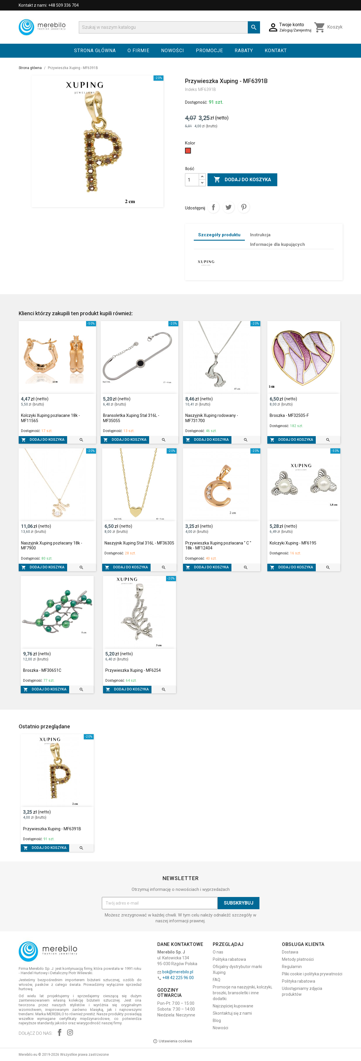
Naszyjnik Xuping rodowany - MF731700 (211, 418)
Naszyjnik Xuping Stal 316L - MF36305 (139, 543)
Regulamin (292, 966)
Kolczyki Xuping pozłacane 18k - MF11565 (50, 418)
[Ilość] (192, 179)
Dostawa (290, 952)
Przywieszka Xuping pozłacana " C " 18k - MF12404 (218, 546)
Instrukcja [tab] (260, 234)
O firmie (138, 50)
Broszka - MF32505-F (289, 415)
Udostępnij (213, 207)
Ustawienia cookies (172, 1041)
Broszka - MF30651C (42, 670)
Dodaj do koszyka (242, 180)
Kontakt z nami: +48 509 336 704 (49, 5)
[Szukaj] (169, 27)
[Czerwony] (188, 152)
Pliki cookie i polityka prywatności (312, 974)
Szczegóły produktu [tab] (219, 234)
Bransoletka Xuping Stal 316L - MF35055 (131, 418)
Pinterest (244, 207)
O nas (218, 952)
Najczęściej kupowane (233, 1006)
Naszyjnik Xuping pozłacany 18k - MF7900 (51, 546)
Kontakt (276, 50)
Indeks (191, 89)
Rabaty (244, 50)
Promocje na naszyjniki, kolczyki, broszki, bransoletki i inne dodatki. (242, 993)
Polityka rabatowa (229, 959)
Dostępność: (196, 102)
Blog (217, 1020)
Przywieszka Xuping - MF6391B (52, 828)
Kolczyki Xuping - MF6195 (293, 543)
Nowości (172, 50)
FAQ (216, 979)
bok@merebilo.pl (177, 972)
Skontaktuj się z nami (232, 1013)
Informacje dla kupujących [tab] (277, 244)
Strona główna (95, 50)
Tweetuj (228, 207)
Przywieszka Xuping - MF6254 (133, 670)
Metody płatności (298, 959)
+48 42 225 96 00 (178, 977)
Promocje (209, 50)
